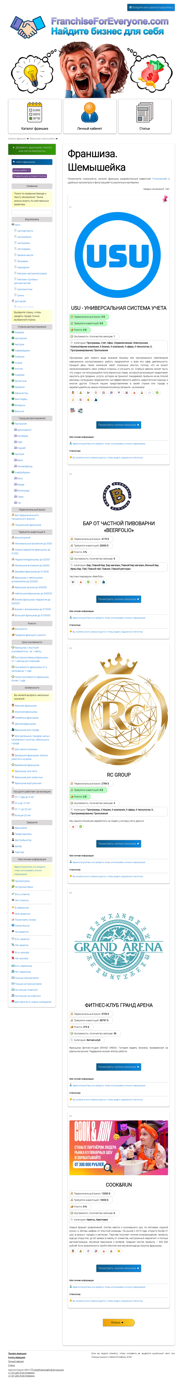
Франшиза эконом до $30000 (29, 587)
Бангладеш (19, 399)
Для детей (19, 301)
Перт (18, 442)
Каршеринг (22, 267)
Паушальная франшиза (26, 525)
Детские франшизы (24, 723)
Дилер (17, 846)
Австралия (19, 338)
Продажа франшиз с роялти (29, 635)
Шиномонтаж (23, 289)
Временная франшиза (25, 765)
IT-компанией (159, 178)
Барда (19, 484)
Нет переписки (23, 971)
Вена (18, 460)
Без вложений (21, 537)
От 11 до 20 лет (21, 809)
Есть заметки (22, 939)
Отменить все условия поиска (29, 176)
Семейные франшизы (25, 717)
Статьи (145, 116)
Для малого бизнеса (24, 749)
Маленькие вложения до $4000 (30, 565)
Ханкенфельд (23, 466)
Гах (17, 502)
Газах (19, 496)
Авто (16, 224)
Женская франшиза (24, 705)
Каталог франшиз (34, 116)
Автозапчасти (23, 231)
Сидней (20, 448)
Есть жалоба (22, 952)
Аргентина (19, 381)
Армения (18, 387)
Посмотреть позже (25, 919)
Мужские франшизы (24, 711)
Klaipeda (18, 332)
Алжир (17, 362)
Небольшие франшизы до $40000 (32, 593)
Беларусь (18, 405)
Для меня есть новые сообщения (33, 1002)
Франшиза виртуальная (26, 783)
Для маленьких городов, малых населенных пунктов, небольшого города (31, 740)
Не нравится (22, 931)
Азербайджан (21, 350)
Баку (18, 478)
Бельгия (18, 411)
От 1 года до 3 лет (23, 797)
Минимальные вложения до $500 (32, 543)
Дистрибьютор (21, 840)
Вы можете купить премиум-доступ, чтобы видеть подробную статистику (108, 457)
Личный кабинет (89, 116)
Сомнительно (22, 925)
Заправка (21, 261)
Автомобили (22, 237)
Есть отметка (22, 894)
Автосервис (22, 249)
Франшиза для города (25, 730)
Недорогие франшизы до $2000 (31, 559)
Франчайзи (19, 828)
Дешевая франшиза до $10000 (30, 571)
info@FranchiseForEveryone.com (47, 1370)
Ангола (17, 368)
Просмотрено (22, 881)
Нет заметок (22, 945)
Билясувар (21, 490)
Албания (18, 356)
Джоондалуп (23, 429)
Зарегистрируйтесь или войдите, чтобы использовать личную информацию (29, 870)
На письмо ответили (26, 989)
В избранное (22, 907)
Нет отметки (22, 900)
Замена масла (23, 255)
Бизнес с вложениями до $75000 (31, 609)
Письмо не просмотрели (28, 984)
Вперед (117, 1322)
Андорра (18, 374)
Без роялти (19, 629)
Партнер (18, 852)
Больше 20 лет (21, 815)
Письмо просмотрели (27, 978)
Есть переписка (23, 966)
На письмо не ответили (28, 996)
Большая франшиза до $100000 (31, 615)
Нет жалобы (22, 958)
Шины (19, 295)
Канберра (21, 436)
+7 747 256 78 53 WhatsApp (21, 1373)
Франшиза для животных (27, 777)
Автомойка (22, 243)
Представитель (22, 834)
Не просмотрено (24, 887)
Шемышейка (21, 170)
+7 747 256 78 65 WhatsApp (21, 1376)
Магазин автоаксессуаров (30, 273)
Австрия (18, 344)
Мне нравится (22, 913)
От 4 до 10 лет (21, 803)
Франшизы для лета (24, 771)
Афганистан (20, 393)
